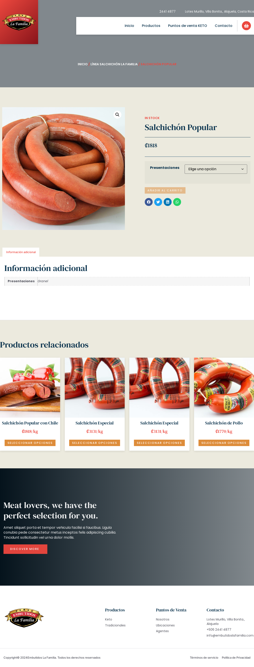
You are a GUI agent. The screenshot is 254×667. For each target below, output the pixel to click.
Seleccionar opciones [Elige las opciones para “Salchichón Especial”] (94, 443)
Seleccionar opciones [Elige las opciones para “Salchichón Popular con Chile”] (30, 443)
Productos (151, 25)
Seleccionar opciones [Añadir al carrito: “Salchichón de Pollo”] (224, 443)
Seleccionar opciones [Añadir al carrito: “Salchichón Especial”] (159, 443)
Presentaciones (164, 167)
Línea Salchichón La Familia (114, 64)
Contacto (223, 25)
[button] (117, 115)
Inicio (129, 25)
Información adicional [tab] (21, 252)
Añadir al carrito (166, 190)
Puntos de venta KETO (187, 25)
